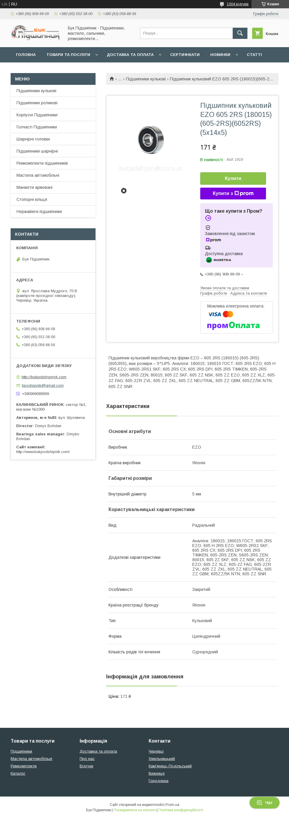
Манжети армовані (34, 187)
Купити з (233, 193)
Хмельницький (162, 758)
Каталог (18, 773)
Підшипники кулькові (146, 79)
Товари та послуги (68, 54)
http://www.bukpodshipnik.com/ (43, 452)
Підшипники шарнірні (37, 151)
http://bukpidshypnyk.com (44, 377)
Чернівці (156, 751)
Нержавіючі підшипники (39, 211)
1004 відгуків (238, 4)
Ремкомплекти (24, 766)
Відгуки (86, 766)
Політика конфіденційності (180, 810)
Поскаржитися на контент (135, 810)
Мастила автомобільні (38, 175)
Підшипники (21, 751)
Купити (233, 178)
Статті (254, 54)
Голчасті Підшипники (37, 127)
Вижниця (157, 773)
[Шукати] (240, 33)
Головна (26, 54)
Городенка (158, 781)
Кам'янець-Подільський (170, 766)
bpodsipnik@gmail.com (43, 385)
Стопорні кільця (32, 199)
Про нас (87, 758)
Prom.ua (172, 805)
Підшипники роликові (37, 102)
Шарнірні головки (33, 139)
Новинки (220, 54)
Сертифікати (185, 54)
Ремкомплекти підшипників (42, 163)
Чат (264, 802)
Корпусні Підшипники (37, 115)
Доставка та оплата (130, 54)
